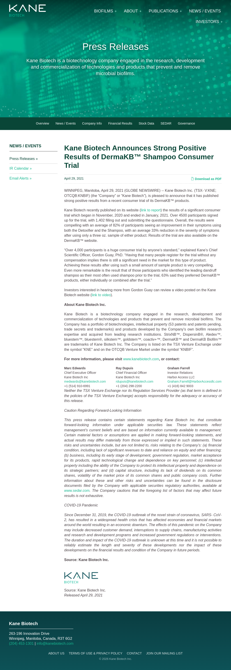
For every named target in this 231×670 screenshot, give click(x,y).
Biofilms (103, 11)
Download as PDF (206, 179)
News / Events (205, 11)
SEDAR (166, 123)
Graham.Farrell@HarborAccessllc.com (194, 381)
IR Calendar (19, 168)
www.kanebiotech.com (141, 359)
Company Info (92, 123)
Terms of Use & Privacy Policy (95, 653)
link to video (101, 295)
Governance (186, 123)
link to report (151, 210)
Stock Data (146, 123)
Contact (134, 653)
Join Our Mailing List (164, 653)
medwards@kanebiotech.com (85, 381)
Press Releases (22, 159)
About (131, 11)
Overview (42, 123)
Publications (163, 11)
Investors (207, 21)
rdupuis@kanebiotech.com (134, 381)
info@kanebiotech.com (55, 643)
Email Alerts (18, 178)
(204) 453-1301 (21, 643)
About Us (56, 653)
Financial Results (120, 123)
